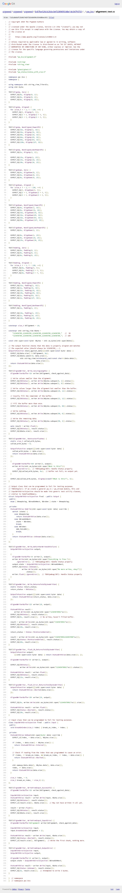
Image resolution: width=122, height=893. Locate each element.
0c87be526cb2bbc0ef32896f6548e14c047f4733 (58, 11)
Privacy (21, 889)
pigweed (7, 11)
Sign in (117, 4)
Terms (27, 889)
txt (112, 889)
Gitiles (14, 889)
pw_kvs (90, 11)
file (51, 17)
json (118, 889)
